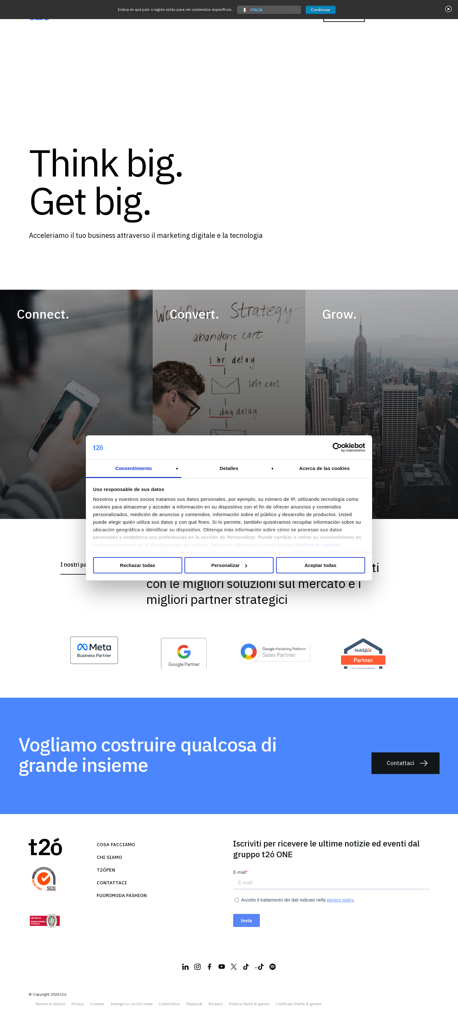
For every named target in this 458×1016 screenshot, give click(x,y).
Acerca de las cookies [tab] (324, 468)
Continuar (320, 9)
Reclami (216, 1004)
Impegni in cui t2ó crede (131, 1004)
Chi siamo (109, 857)
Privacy (78, 1004)
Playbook (194, 1004)
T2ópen (106, 870)
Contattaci (407, 764)
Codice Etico (169, 1004)
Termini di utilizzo (50, 1004)
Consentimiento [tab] (133, 468)
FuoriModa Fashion (122, 895)
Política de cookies (318, 545)
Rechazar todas (137, 565)
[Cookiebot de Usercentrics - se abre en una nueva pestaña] (337, 447)
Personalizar (229, 565)
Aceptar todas (320, 565)
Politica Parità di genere (249, 1004)
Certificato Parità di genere (298, 1004)
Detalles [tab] (229, 468)
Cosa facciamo (116, 844)
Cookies (97, 1004)
